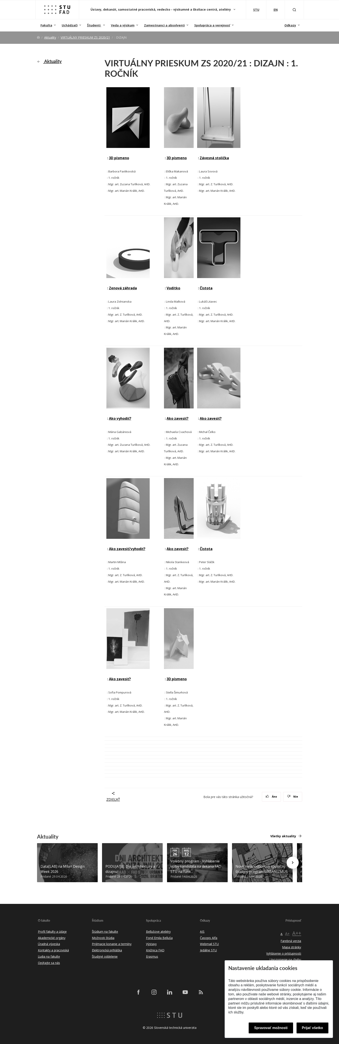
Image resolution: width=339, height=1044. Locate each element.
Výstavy (151, 944)
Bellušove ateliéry (158, 931)
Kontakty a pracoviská (53, 950)
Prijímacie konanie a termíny (111, 944)
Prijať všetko (312, 1028)
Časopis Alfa (208, 938)
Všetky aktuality (283, 836)
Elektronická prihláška (107, 950)
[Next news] (293, 863)
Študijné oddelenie (105, 956)
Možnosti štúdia (103, 938)
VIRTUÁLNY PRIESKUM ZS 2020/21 (85, 37)
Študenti (94, 25)
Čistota (206, 288)
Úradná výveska (49, 944)
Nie (292, 796)
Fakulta (46, 25)
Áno (271, 796)
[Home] (38, 37)
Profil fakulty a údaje (52, 931)
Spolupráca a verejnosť (212, 25)
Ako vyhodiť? (120, 418)
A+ (287, 933)
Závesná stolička (214, 158)
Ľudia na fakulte (49, 956)
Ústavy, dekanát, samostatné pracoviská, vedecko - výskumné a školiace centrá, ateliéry (161, 9)
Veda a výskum (123, 25)
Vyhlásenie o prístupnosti (283, 953)
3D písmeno (119, 158)
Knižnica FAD (155, 950)
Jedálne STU (208, 950)
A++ (296, 933)
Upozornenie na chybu (285, 959)
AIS (202, 931)
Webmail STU (209, 944)
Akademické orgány (51, 938)
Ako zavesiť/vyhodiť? (127, 548)
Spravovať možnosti (270, 1028)
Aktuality (50, 37)
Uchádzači (70, 25)
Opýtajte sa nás (49, 963)
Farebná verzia (291, 941)
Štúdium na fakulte (105, 931)
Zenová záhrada (123, 288)
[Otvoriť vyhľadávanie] (294, 9)
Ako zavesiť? (177, 418)
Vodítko (173, 288)
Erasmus (152, 956)
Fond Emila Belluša (159, 938)
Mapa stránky (291, 947)
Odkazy (290, 25)
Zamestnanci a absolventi (164, 25)
